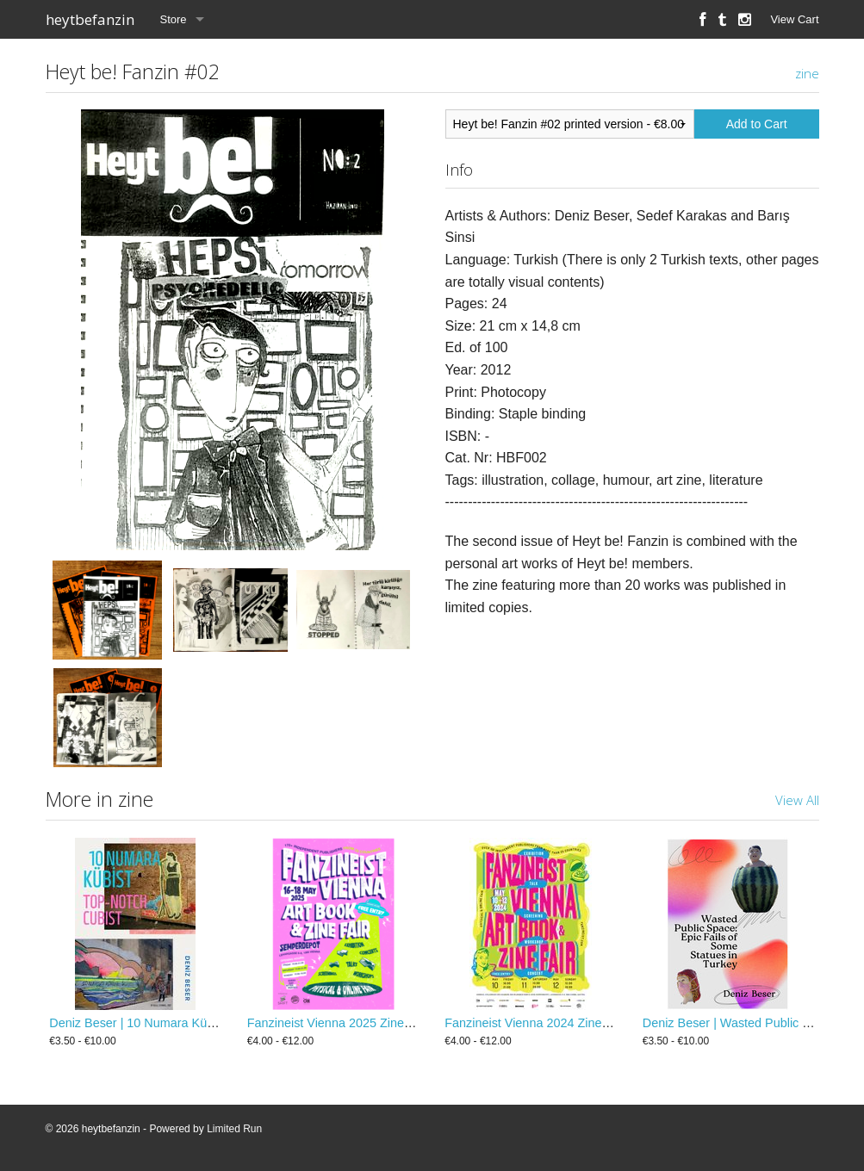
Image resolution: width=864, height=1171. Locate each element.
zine (807, 73)
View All (797, 800)
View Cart (794, 19)
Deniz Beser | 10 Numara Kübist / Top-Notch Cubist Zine (203, 1023)
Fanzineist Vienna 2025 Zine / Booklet (351, 1023)
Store (173, 19)
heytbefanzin (90, 19)
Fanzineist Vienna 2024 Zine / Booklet (548, 1023)
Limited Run (234, 1129)
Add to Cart (756, 124)
